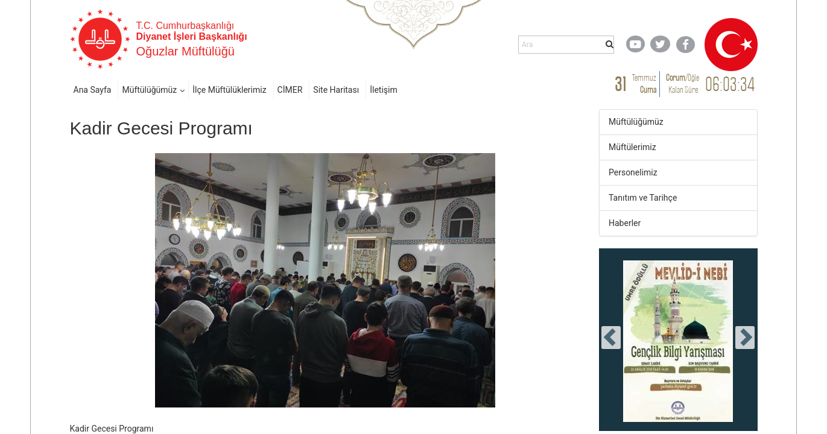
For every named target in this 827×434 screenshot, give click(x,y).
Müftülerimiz (632, 147)
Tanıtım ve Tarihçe (643, 198)
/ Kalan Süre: (683, 83)
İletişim (384, 90)
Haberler (625, 223)
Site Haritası (336, 90)
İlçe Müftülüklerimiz (229, 90)
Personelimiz (633, 172)
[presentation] (611, 337)
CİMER (290, 90)
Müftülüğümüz (149, 90)
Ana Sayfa (93, 90)
